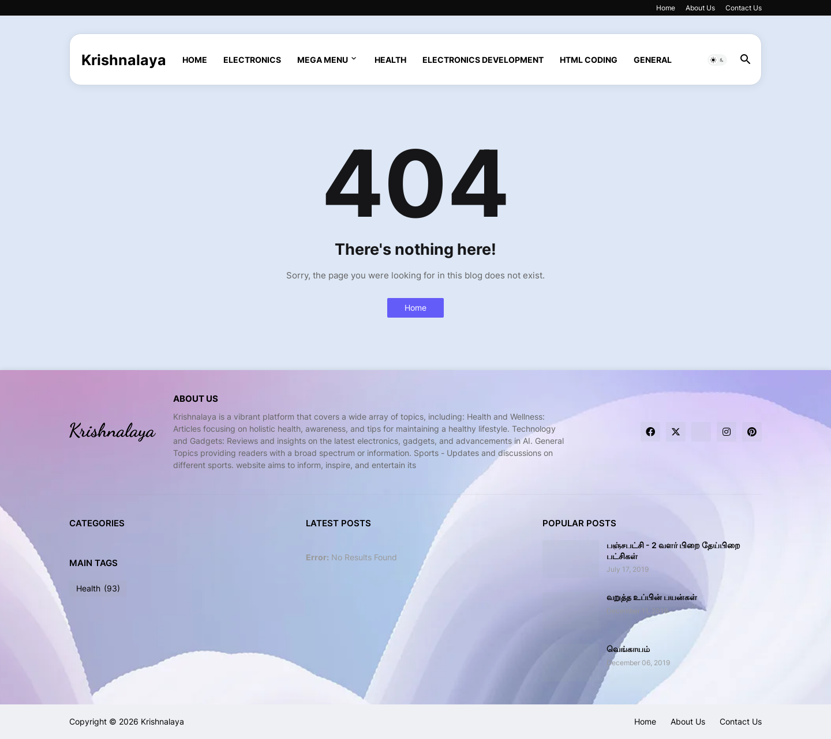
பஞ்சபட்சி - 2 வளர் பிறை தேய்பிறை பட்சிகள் (673, 550)
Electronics (252, 60)
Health (390, 60)
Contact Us (743, 7)
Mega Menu (322, 60)
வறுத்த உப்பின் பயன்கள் (652, 597)
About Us (700, 7)
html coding (588, 60)
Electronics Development (483, 60)
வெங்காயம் (628, 649)
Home (665, 7)
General (653, 60)
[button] (717, 60)
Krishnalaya (123, 60)
